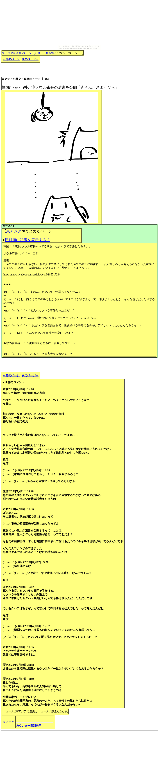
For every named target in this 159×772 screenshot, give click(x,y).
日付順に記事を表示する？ (27, 240)
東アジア (14, 231)
